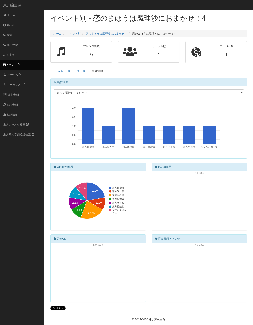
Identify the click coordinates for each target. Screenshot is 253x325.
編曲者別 (11, 94)
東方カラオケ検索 (16, 124)
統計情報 (10, 114)
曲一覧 (81, 71)
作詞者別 (10, 104)
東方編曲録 (12, 5)
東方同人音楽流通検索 (18, 134)
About (8, 25)
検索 (7, 35)
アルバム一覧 (62, 71)
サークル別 (12, 74)
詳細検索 (10, 44)
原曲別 (8, 54)
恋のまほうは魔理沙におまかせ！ (106, 33)
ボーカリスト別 (14, 84)
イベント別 (11, 64)
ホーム (9, 15)
